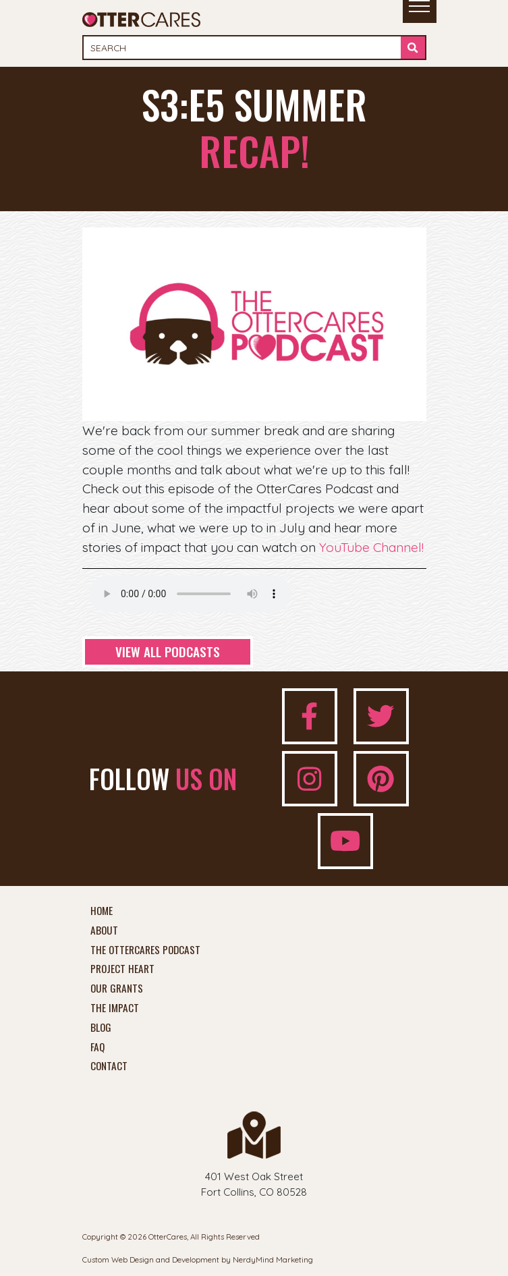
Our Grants (116, 988)
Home (101, 911)
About (104, 930)
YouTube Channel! (371, 547)
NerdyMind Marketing (273, 1259)
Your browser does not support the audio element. (190, 594)
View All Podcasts (167, 651)
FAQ (97, 1047)
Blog (100, 1027)
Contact (109, 1066)
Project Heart (122, 969)
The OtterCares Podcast (145, 950)
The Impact (114, 1008)
